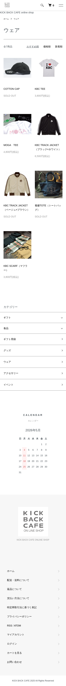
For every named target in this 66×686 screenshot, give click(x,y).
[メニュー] (60, 5)
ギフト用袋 (10, 339)
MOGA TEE (11, 145)
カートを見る (14, 652)
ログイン (12, 643)
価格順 (47, 46)
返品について (14, 589)
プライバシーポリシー (19, 616)
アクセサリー (11, 373)
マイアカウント (15, 634)
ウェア (16, 19)
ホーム (6, 19)
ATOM (17, 625)
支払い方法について (18, 598)
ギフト (7, 317)
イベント (8, 384)
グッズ (7, 350)
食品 (6, 328)
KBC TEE (40, 88)
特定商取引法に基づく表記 (22, 607)
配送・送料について (18, 580)
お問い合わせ (14, 662)
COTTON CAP (12, 88)
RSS (9, 625)
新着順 (58, 46)
